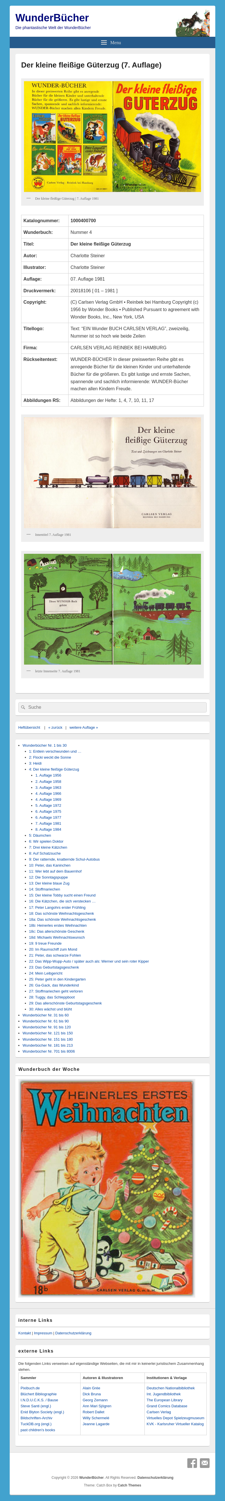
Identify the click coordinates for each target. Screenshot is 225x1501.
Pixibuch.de (30, 1388)
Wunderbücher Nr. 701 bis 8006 (49, 1051)
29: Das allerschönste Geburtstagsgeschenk (65, 1003)
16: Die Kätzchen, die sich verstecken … (62, 901)
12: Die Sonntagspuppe (48, 877)
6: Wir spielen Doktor (46, 841)
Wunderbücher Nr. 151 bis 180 (48, 1039)
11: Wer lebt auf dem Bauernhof (55, 871)
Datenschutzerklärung (73, 1333)
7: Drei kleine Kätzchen (48, 847)
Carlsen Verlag (159, 1412)
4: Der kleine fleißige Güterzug (54, 769)
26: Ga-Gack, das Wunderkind (54, 985)
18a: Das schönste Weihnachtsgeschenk (62, 919)
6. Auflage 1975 (48, 811)
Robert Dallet (93, 1412)
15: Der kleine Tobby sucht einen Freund (62, 895)
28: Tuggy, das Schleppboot (52, 997)
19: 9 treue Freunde (45, 943)
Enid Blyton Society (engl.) (42, 1412)
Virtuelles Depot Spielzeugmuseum (175, 1418)
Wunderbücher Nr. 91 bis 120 (47, 1027)
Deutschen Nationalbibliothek (171, 1388)
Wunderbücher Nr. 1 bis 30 (45, 745)
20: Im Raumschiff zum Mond (53, 949)
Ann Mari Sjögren (97, 1406)
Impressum (43, 1333)
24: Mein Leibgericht (46, 973)
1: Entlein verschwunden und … (55, 751)
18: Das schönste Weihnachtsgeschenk (61, 913)
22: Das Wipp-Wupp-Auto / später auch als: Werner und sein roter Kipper (89, 961)
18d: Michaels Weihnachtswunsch (57, 937)
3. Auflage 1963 (48, 787)
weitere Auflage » (83, 727)
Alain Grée (91, 1388)
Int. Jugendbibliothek (164, 1394)
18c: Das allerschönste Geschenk (57, 931)
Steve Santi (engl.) (36, 1406)
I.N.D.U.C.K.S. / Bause (39, 1400)
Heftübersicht (29, 727)
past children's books (38, 1430)
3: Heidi (35, 763)
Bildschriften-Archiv (36, 1418)
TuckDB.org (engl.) (36, 1424)
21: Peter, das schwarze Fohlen (55, 955)
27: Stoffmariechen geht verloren (56, 991)
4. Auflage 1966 (48, 793)
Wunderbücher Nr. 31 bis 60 (46, 1015)
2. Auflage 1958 (48, 781)
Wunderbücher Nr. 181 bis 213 (48, 1045)
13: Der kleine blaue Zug (49, 883)
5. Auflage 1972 (48, 805)
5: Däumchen (40, 835)
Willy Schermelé (96, 1418)
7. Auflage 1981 (48, 823)
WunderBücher (52, 18)
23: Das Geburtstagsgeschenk (54, 967)
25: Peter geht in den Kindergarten (57, 979)
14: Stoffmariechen (44, 889)
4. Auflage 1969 (48, 799)
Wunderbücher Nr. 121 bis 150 (48, 1033)
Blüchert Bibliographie (39, 1394)
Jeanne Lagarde (96, 1424)
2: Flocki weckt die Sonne (50, 757)
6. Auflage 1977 (48, 817)
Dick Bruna (92, 1394)
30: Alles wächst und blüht (50, 1009)
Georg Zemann (95, 1400)
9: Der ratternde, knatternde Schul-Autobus (64, 859)
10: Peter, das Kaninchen (50, 865)
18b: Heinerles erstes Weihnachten (58, 925)
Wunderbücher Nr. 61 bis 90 (46, 1021)
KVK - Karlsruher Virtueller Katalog (175, 1424)
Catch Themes (129, 1485)
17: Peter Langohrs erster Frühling (57, 907)
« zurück (55, 727)
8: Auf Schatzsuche (45, 853)
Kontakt (24, 1333)
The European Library (165, 1400)
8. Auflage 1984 (48, 829)
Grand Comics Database (167, 1406)
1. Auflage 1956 (48, 775)
